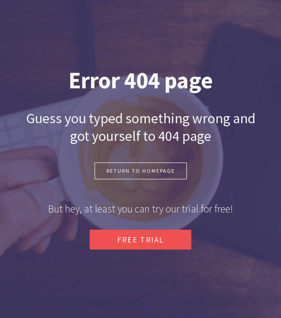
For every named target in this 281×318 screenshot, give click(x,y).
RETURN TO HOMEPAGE (140, 170)
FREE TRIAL (140, 240)
